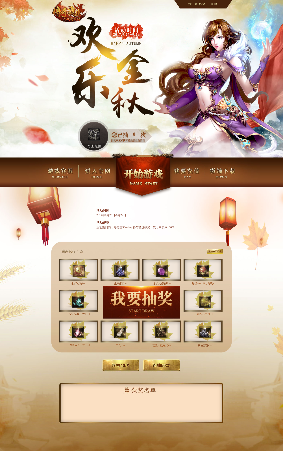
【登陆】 (203, 4)
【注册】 (213, 4)
